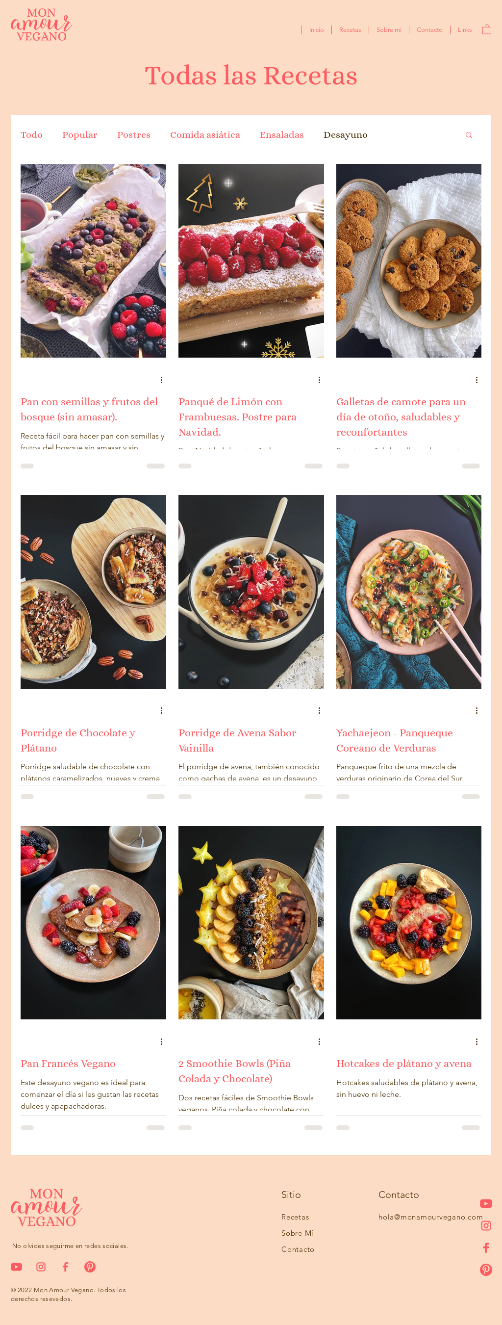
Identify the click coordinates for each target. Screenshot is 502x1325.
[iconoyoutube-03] (486, 1203)
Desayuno (346, 134)
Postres (134, 134)
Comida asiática (205, 134)
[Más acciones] (165, 380)
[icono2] (486, 1226)
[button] (486, 29)
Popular (80, 134)
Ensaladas (282, 134)
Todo (32, 134)
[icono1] (486, 1248)
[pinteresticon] (486, 1270)
